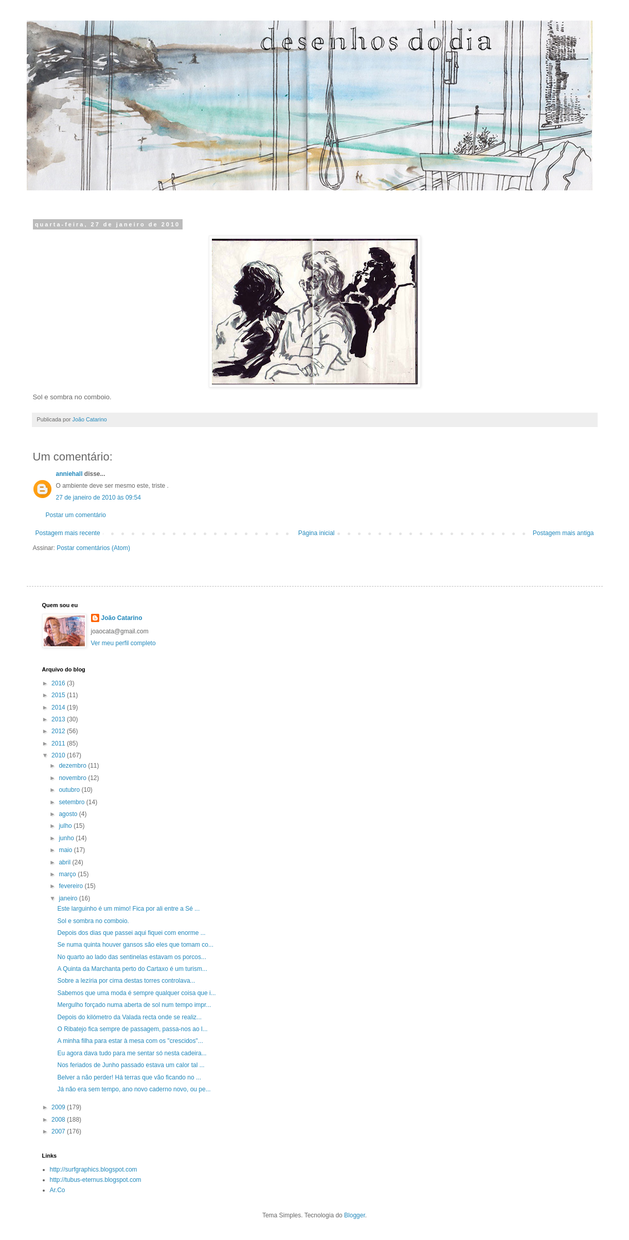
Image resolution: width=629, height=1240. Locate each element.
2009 (59, 1107)
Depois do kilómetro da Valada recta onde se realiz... (129, 1017)
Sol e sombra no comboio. (93, 921)
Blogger (354, 1215)
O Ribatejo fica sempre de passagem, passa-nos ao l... (132, 1029)
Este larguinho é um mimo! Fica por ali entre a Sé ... (128, 908)
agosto (69, 814)
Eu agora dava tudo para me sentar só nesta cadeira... (131, 1053)
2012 (59, 731)
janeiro (69, 898)
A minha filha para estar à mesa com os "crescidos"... (130, 1040)
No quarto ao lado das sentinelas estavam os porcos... (131, 957)
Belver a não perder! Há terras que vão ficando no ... (129, 1077)
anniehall (69, 473)
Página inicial (316, 533)
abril (65, 862)
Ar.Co (57, 1190)
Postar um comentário (76, 515)
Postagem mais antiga (563, 533)
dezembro (73, 765)
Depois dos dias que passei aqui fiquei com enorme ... (131, 932)
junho (67, 838)
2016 (59, 683)
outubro (70, 789)
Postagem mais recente (67, 533)
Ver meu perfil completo (123, 643)
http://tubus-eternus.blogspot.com (95, 1179)
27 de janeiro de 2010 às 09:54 (98, 497)
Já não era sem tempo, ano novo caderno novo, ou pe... (133, 1089)
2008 (59, 1119)
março (68, 874)
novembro (73, 778)
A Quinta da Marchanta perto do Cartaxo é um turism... (132, 968)
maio (66, 850)
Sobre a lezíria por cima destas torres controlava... (126, 980)
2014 (59, 707)
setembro (72, 802)
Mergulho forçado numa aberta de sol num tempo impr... (134, 1004)
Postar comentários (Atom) (93, 548)
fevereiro (71, 886)
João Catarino (121, 618)
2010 (59, 755)
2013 (59, 719)
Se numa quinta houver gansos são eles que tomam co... (135, 944)
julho (66, 825)
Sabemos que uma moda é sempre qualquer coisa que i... (136, 993)
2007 (59, 1131)
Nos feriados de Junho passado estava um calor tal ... (130, 1065)
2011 (59, 743)
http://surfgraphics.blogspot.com (93, 1169)
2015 (59, 695)
